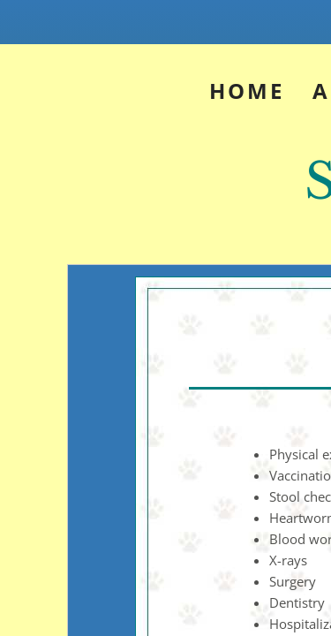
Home (246, 90)
